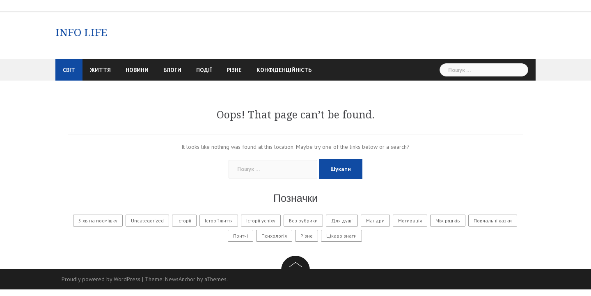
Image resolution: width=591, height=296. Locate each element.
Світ (69, 70)
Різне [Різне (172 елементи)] (306, 236)
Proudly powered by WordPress (101, 279)
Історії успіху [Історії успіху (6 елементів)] (260, 220)
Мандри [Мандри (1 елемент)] (375, 220)
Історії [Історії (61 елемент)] (184, 220)
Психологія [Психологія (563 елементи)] (274, 236)
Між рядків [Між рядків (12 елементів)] (447, 220)
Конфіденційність (284, 70)
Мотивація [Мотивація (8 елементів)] (410, 220)
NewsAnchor (180, 279)
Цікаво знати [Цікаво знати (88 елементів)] (341, 236)
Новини (137, 70)
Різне (234, 70)
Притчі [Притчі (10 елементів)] (240, 236)
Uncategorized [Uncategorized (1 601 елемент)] (147, 220)
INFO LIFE (81, 32)
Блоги (172, 70)
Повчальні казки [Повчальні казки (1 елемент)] (493, 220)
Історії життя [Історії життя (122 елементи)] (219, 220)
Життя (100, 70)
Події (204, 70)
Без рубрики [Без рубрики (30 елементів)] (303, 220)
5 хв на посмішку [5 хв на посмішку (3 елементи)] (97, 220)
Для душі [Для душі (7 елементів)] (342, 220)
